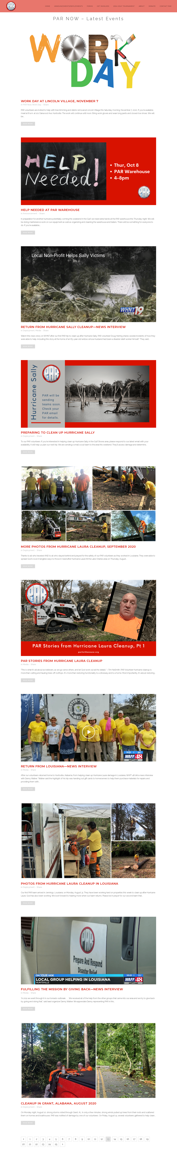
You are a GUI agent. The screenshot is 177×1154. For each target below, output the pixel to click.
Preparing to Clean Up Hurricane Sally (58, 432)
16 (128, 1139)
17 (134, 1139)
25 (56, 1144)
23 (43, 1144)
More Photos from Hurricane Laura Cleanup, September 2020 (78, 546)
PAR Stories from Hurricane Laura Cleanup (61, 661)
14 (115, 1139)
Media (38, 330)
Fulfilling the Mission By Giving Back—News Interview (72, 989)
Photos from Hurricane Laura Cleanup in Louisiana (69, 883)
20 (23, 1144)
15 (121, 1139)
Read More (28, 123)
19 (147, 1139)
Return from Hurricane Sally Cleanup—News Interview (73, 327)
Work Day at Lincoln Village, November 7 (59, 101)
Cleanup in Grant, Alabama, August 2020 (58, 1103)
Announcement (30, 213)
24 (49, 1144)
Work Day (36, 105)
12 (102, 1139)
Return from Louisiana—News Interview (59, 766)
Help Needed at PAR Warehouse (50, 210)
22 (36, 1144)
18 (141, 1139)
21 (30, 1144)
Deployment (29, 330)
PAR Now (27, 105)
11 (95, 1139)
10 (89, 1139)
